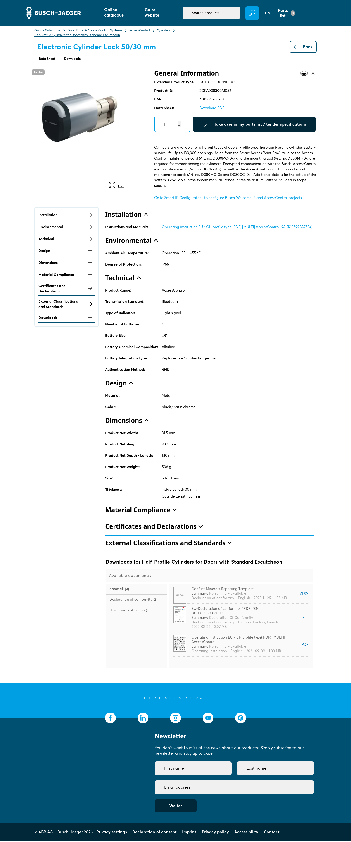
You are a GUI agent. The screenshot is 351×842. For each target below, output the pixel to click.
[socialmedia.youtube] (208, 718)
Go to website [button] (152, 12)
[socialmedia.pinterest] (240, 718)
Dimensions (66, 263)
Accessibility (246, 832)
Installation (66, 215)
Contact (272, 832)
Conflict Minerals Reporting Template (223, 590)
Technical (66, 239)
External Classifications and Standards (66, 305)
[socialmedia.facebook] (110, 718)
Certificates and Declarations (66, 289)
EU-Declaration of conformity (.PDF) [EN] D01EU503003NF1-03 (226, 611)
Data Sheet (49, 59)
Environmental (66, 227)
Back (303, 46)
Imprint (189, 832)
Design (66, 251)
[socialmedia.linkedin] (143, 718)
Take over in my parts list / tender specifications (254, 125)
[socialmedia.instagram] (175, 718)
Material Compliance (66, 275)
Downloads (80, 59)
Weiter (175, 806)
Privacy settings (111, 832)
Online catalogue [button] (114, 12)
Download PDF (211, 108)
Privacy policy (215, 832)
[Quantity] (172, 125)
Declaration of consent (154, 832)
